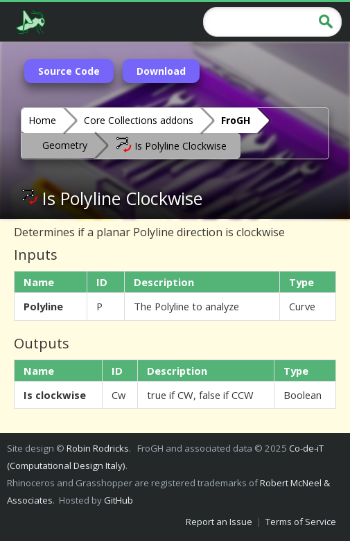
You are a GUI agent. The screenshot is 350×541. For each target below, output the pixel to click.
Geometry (64, 145)
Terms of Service (300, 521)
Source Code (69, 71)
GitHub (118, 500)
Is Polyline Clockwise (171, 144)
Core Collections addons (138, 120)
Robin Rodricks (98, 448)
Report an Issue (219, 521)
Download (161, 71)
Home (42, 120)
